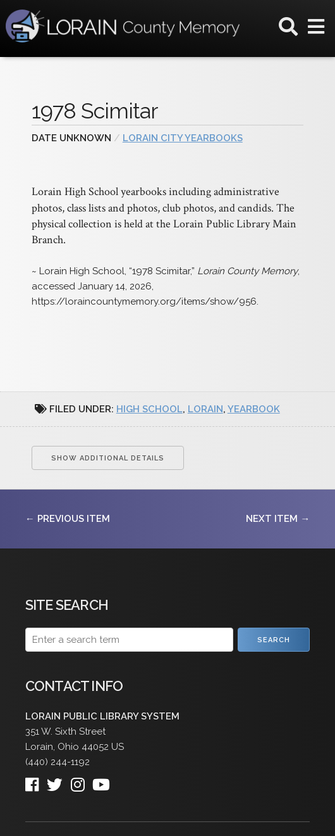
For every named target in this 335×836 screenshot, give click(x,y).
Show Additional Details (107, 458)
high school (149, 409)
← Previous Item (67, 518)
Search (273, 640)
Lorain (205, 409)
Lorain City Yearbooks (183, 138)
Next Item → (278, 518)
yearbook (254, 409)
